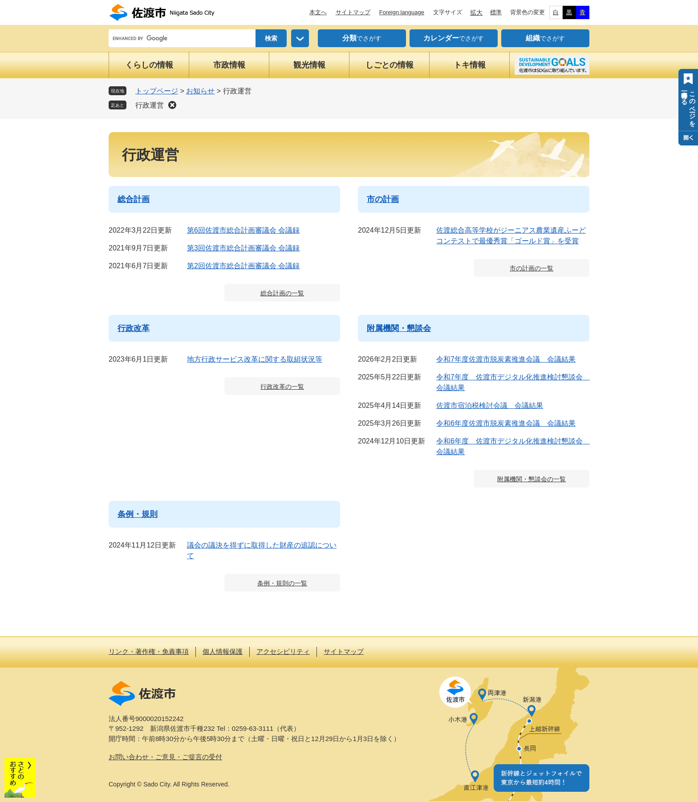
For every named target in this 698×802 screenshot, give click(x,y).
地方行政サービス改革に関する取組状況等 (254, 359)
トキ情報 (470, 64)
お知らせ (200, 91)
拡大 (476, 12)
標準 (496, 12)
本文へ (318, 12)
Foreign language (401, 12)
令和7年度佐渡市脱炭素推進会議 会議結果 (506, 359)
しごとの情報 (389, 64)
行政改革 (134, 328)
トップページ (156, 91)
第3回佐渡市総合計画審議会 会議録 (243, 248)
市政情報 (229, 64)
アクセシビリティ (283, 651)
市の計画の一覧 (531, 268)
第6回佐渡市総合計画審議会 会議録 (243, 230)
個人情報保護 (223, 651)
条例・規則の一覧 (282, 583)
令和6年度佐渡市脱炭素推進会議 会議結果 (506, 423)
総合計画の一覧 (282, 293)
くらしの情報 (149, 64)
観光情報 (309, 64)
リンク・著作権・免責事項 (149, 651)
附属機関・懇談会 (399, 328)
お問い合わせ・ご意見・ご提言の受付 (165, 757)
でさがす (361, 38)
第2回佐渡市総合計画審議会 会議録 (243, 266)
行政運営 (149, 105)
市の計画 (383, 199)
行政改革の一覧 (282, 386)
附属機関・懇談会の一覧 (531, 479)
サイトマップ (353, 12)
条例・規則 (138, 514)
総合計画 (134, 199)
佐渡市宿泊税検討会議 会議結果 (489, 405)
